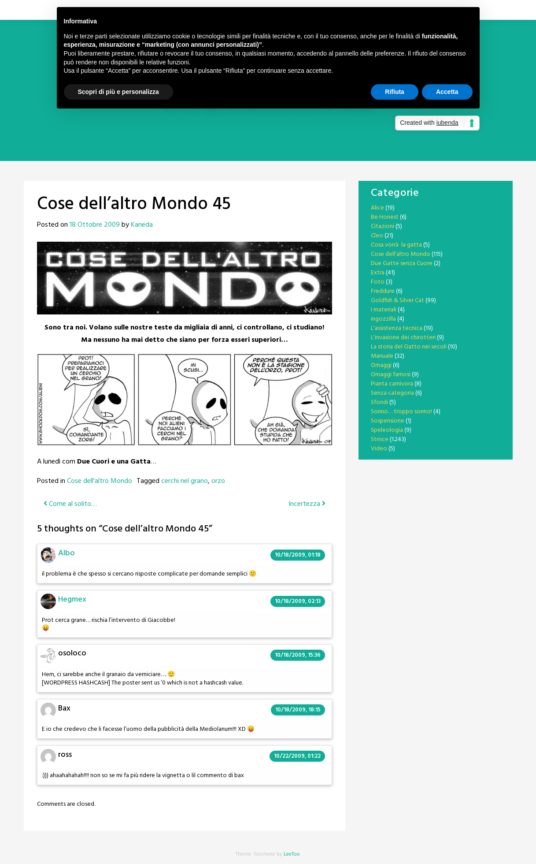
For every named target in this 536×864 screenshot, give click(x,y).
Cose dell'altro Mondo (99, 481)
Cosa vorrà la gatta (396, 245)
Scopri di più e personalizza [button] (118, 91)
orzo (218, 481)
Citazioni (382, 226)
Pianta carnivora (392, 384)
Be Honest (385, 217)
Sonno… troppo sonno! (401, 412)
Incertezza (306, 504)
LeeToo (292, 854)
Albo (66, 553)
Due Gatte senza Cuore (401, 263)
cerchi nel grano (184, 481)
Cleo (377, 236)
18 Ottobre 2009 (95, 225)
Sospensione (387, 421)
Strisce (379, 439)
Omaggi (381, 365)
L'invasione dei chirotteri (403, 338)
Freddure (383, 291)
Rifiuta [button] (394, 91)
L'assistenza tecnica (396, 328)
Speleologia (387, 430)
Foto (377, 282)
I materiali (383, 310)
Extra (377, 273)
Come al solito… (70, 504)
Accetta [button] (447, 91)
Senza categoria (392, 393)
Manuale (382, 356)
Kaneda (142, 225)
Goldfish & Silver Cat (397, 300)
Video (379, 449)
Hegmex (72, 599)
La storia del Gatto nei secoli (409, 347)
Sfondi (379, 402)
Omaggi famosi (390, 375)
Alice (377, 208)
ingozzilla (383, 319)
